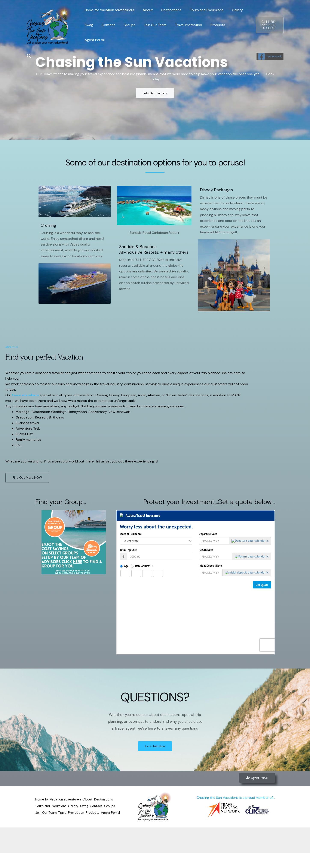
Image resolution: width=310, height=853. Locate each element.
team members (25, 395)
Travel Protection (180, 32)
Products (208, 32)
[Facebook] (270, 56)
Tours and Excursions (200, 17)
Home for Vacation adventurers (108, 17)
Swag (88, 32)
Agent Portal (232, 32)
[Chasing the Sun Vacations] (50, 24)
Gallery (229, 17)
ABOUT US (11, 347)
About (145, 17)
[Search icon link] (29, 56)
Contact (105, 32)
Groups (125, 32)
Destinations (167, 17)
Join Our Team (149, 32)
